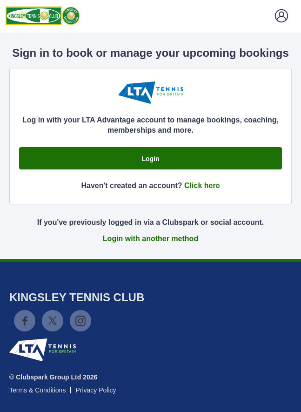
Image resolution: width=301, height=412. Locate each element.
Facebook (24, 320)
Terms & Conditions (37, 390)
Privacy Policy (95, 390)
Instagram (80, 320)
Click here (202, 185)
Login (150, 158)
